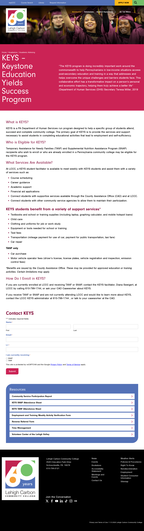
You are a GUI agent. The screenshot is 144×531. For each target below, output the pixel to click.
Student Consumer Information (129, 476)
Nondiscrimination (129, 468)
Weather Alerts (127, 458)
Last (75, 330)
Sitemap (124, 481)
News (94, 458)
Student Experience (105, 12)
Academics (76, 12)
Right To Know (127, 465)
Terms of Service (73, 365)
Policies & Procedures (131, 462)
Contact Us (97, 480)
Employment (126, 472)
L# (8, 345)
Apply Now (123, 3)
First (7, 330)
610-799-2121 (52, 468)
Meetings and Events (98, 475)
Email (9, 335)
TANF (10, 361)
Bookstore (96, 465)
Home (4, 52)
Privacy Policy (56, 365)
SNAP (10, 358)
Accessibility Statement (97, 469)
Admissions (89, 12)
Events (95, 462)
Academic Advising (27, 52)
